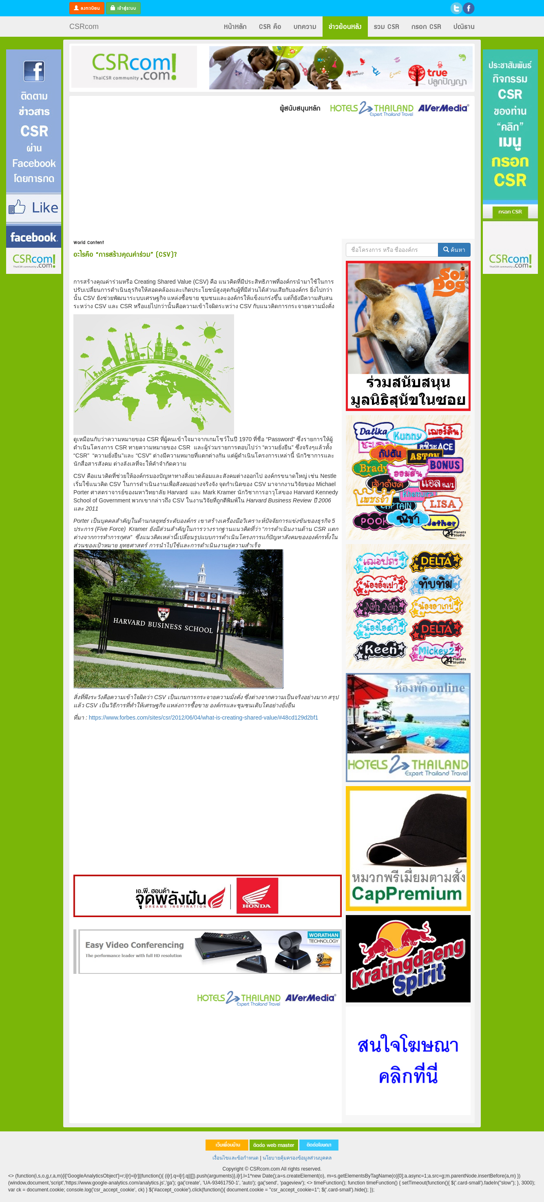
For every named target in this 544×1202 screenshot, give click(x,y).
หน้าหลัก (235, 26)
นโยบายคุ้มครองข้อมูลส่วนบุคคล (297, 1158)
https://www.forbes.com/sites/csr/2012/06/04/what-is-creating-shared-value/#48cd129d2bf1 (203, 717)
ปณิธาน (464, 26)
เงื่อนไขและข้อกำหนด (235, 1158)
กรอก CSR (426, 26)
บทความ (305, 26)
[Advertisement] (272, 177)
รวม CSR (386, 26)
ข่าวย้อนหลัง (345, 26)
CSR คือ (270, 26)
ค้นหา (454, 250)
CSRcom (84, 26)
